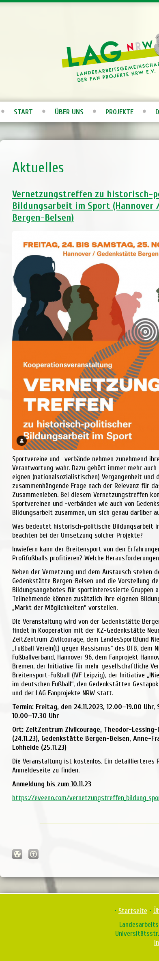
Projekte (119, 112)
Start (23, 112)
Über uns (69, 112)
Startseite (132, 911)
